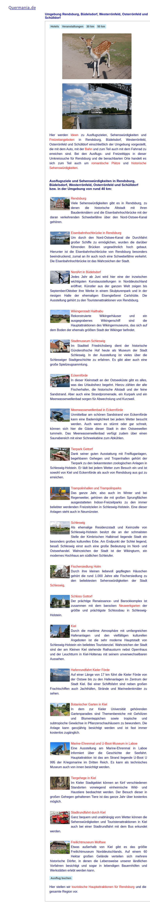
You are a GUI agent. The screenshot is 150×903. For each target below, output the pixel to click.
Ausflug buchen (61, 878)
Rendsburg (78, 198)
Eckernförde (79, 375)
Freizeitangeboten (61, 139)
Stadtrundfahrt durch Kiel (88, 812)
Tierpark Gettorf (82, 449)
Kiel (73, 626)
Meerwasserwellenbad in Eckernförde (97, 410)
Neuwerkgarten (129, 605)
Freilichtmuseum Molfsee (88, 842)
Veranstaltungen (72, 26)
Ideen (74, 135)
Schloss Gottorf (81, 596)
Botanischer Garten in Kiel (89, 704)
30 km (90, 26)
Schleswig (78, 522)
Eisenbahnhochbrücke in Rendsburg (96, 233)
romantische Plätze (106, 163)
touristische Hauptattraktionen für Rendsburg (103, 887)
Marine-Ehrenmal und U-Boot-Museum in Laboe (104, 743)
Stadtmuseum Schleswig (88, 341)
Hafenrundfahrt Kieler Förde (90, 670)
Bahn (88, 149)
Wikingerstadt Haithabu (87, 311)
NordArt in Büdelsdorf (86, 272)
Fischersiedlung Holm (86, 566)
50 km (101, 26)
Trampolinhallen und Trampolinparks (96, 488)
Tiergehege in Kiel (83, 778)
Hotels (55, 26)
